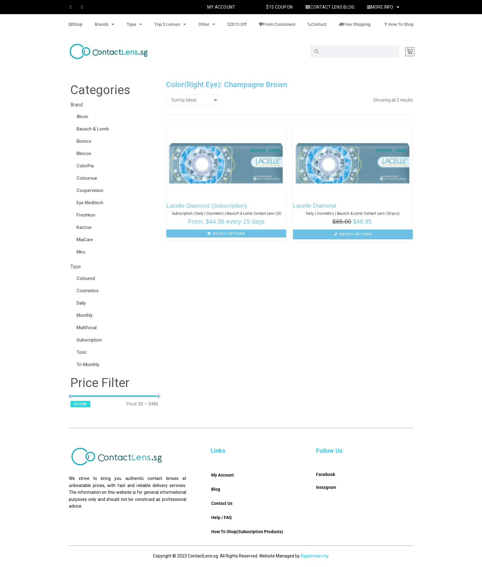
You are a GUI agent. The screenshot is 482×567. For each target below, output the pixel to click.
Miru (81, 252)
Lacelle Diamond (315, 205)
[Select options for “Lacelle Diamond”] (353, 234)
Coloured (86, 278)
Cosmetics (88, 290)
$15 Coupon (279, 7)
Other (206, 24)
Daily (81, 303)
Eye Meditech (90, 203)
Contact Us (221, 503)
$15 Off (237, 24)
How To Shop (398, 24)
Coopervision (90, 190)
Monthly (85, 315)
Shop (75, 24)
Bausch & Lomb (93, 129)
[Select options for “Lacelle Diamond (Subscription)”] (226, 234)
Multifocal (87, 327)
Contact (317, 24)
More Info (383, 7)
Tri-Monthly (88, 364)
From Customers (277, 24)
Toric (82, 352)
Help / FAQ (221, 517)
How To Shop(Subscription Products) (247, 531)
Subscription (89, 340)
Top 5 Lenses (170, 24)
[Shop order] (192, 100)
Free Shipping (354, 24)
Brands (104, 24)
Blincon (84, 153)
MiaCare (85, 239)
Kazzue (84, 227)
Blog (215, 489)
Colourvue (87, 178)
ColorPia (85, 166)
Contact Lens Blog (329, 7)
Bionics (84, 141)
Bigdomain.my (315, 555)
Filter (80, 404)
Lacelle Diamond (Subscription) (206, 205)
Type (134, 24)
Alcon (82, 116)
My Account (221, 7)
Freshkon (86, 215)
